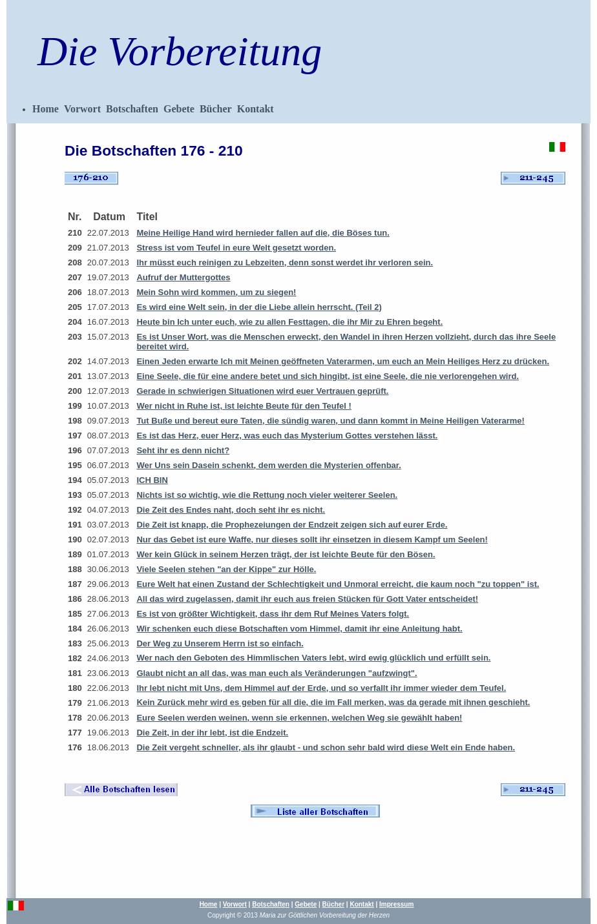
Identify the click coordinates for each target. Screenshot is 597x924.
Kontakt (255, 108)
